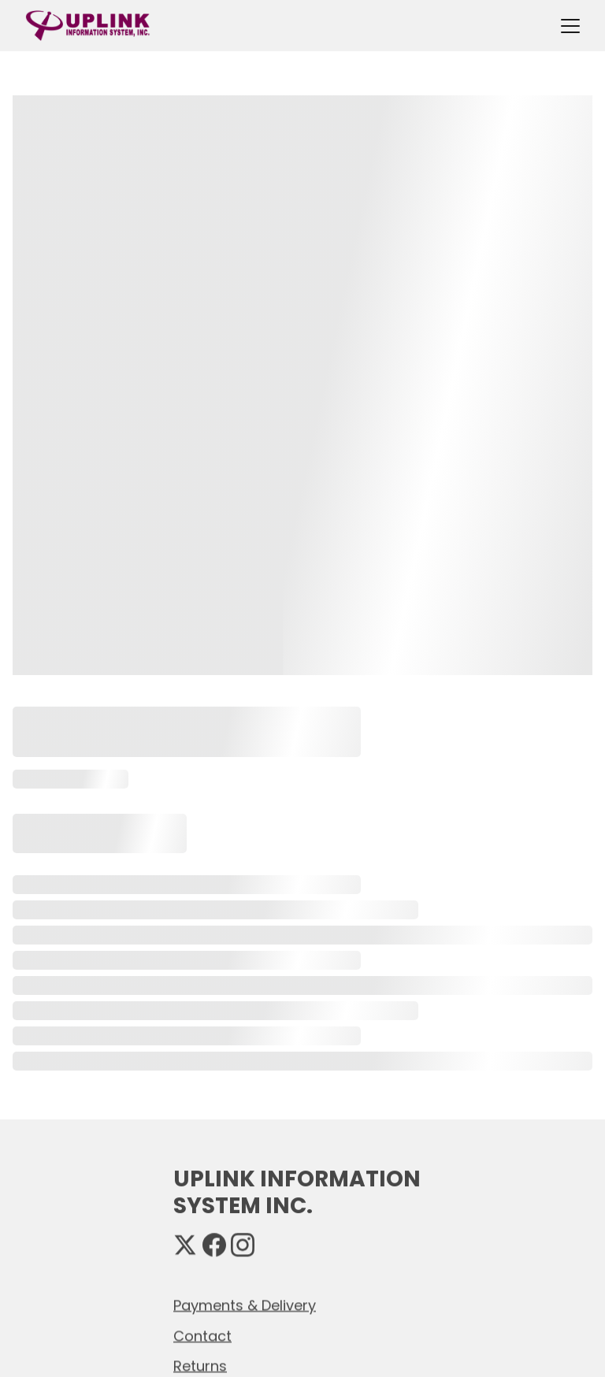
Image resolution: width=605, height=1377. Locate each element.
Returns (200, 1366)
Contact (202, 1336)
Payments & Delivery (244, 1306)
